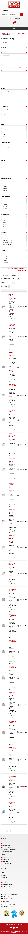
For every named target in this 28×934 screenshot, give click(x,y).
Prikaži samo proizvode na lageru (10, 275)
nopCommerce (14, 932)
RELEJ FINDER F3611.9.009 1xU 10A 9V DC (12, 668)
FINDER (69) (5, 109)
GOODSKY (11, 310)
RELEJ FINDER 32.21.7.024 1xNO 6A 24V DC (12, 485)
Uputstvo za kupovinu (7, 857)
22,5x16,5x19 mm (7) (7, 240)
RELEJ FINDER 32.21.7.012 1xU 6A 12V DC (12, 460)
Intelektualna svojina (7, 886)
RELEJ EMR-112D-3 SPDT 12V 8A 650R (12, 294)
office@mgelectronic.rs (8, 898)
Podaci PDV (5, 877)
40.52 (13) (5, 136)
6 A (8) (4, 183)
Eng (11, 18)
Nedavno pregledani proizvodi (9, 849)
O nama (4, 875)
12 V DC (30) (5, 208)
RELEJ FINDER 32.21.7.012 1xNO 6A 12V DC (12, 435)
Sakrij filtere (22, 268)
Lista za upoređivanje (7, 851)
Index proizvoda (6, 845)
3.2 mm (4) (5, 255)
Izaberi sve (21, 67)
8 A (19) (4, 184)
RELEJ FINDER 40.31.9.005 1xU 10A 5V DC (12, 802)
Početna (3, 33)
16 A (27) (5, 190)
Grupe (23, 33)
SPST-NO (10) (5, 163)
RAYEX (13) (5, 114)
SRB (7, 18)
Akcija (3, 843)
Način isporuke (5, 859)
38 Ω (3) (4, 220)
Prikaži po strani (4, 282)
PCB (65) (4, 145)
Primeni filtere (21, 270)
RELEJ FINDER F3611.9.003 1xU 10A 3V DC (12, 589)
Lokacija (4, 879)
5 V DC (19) (5, 201)
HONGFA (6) (5, 111)
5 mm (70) (5, 258)
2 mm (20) (5, 253)
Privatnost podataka (7, 884)
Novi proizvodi (5, 842)
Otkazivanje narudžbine (7, 867)
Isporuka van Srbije (6, 868)
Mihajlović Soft (18, 931)
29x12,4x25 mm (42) (7, 244)
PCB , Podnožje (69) (7, 147)
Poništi (25, 67)
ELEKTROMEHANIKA (11, 33)
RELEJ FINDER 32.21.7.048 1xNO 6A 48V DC (12, 537)
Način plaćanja (5, 861)
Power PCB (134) (6, 73)
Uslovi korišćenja (6, 882)
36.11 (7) (4, 129)
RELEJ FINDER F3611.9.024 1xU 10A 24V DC (12, 721)
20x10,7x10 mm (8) (7, 238)
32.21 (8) (4, 127)
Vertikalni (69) (6, 95)
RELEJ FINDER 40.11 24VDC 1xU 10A (12, 776)
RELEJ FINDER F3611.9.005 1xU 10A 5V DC (12, 615)
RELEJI (18, 33)
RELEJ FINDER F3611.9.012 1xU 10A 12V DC (12, 694)
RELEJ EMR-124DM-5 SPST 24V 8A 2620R (12, 354)
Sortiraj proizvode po (5, 278)
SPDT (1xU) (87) (6, 165)
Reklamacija (5, 865)
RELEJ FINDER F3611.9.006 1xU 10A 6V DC (12, 642)
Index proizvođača (6, 847)
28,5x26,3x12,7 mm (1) (7, 242)
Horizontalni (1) (6, 91)
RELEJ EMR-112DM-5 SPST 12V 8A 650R (12, 324)
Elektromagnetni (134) (7, 55)
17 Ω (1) (4, 217)
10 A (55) (5, 186)
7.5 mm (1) (5, 260)
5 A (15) (4, 181)
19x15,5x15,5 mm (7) (7, 237)
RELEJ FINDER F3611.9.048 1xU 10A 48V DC (12, 749)
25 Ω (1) (4, 219)
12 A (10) (5, 188)
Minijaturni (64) (6, 93)
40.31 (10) (5, 133)
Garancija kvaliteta (6, 863)
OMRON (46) (5, 113)
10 (21, 831)
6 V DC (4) (5, 203)
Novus (7, 931)
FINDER (10, 396)
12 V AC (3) (5, 206)
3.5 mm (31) (5, 256)
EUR (21, 18)
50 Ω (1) (4, 224)
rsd (19, 18)
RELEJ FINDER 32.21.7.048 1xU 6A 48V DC (12, 563)
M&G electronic (10, 924)
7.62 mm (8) (5, 262)
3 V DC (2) (5, 199)
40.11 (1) (4, 131)
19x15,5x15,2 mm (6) (7, 235)
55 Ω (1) (4, 226)
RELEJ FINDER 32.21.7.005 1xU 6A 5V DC (12, 410)
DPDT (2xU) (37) (6, 167)
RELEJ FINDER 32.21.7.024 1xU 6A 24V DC (12, 511)
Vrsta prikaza (4, 286)
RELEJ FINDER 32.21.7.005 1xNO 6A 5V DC (12, 386)
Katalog (4, 881)
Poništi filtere (12, 268)
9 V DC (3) (5, 204)
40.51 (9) (4, 134)
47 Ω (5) (4, 222)
